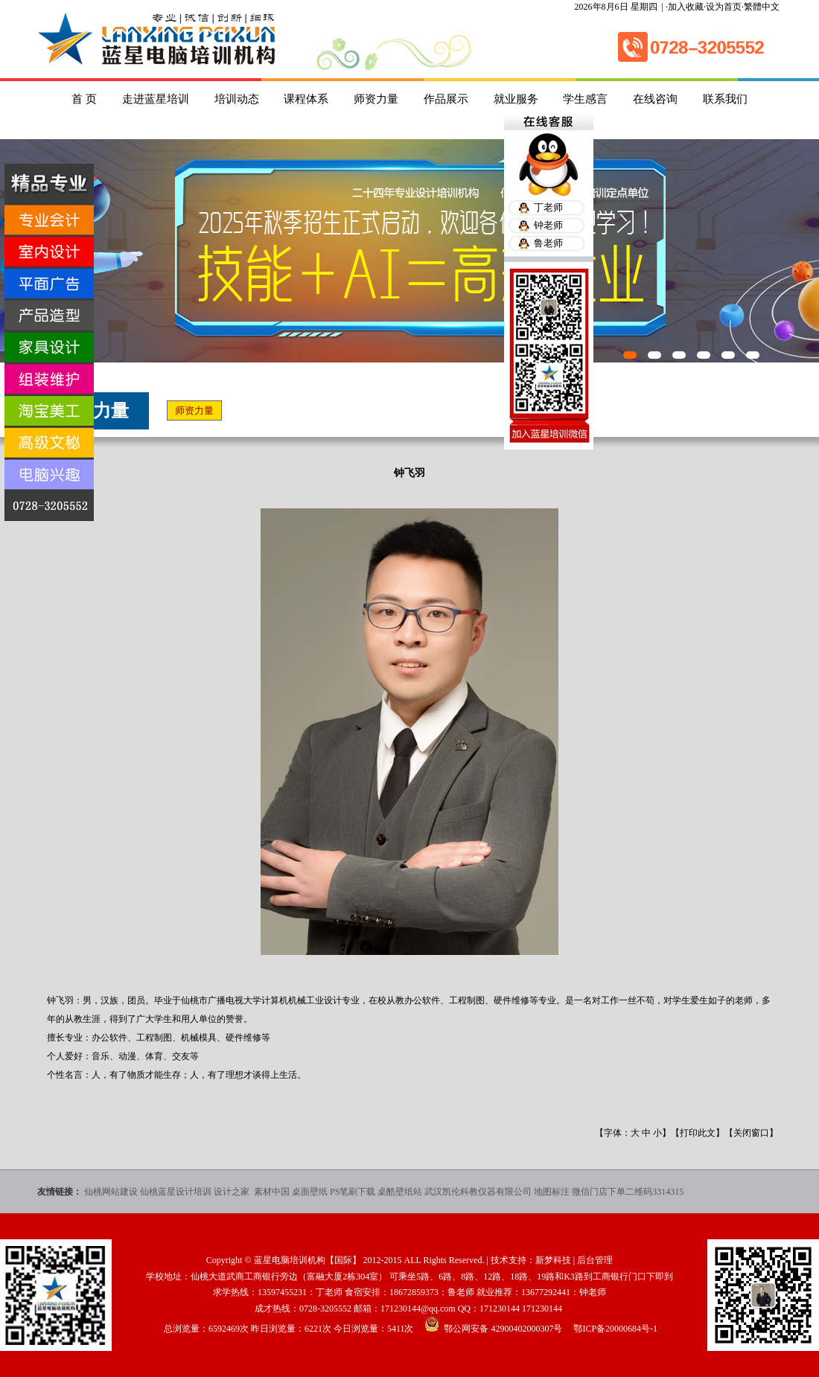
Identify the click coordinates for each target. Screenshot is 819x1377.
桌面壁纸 (310, 1191)
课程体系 (306, 99)
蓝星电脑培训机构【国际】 (307, 1260)
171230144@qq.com (418, 1308)
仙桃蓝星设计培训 (175, 1191)
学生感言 (585, 99)
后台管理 (595, 1260)
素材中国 (272, 1191)
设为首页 (724, 6)
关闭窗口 (751, 1133)
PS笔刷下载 (352, 1191)
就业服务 (516, 99)
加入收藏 (686, 6)
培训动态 (236, 99)
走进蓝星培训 (155, 99)
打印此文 (698, 1133)
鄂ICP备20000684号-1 (615, 1328)
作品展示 (446, 99)
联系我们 (725, 99)
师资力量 (376, 99)
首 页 (84, 99)
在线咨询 (655, 99)
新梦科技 (553, 1260)
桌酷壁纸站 (399, 1191)
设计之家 (233, 1191)
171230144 (499, 1308)
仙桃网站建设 (111, 1191)
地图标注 (552, 1191)
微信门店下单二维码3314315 (627, 1191)
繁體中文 (762, 6)
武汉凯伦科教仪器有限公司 (478, 1191)
